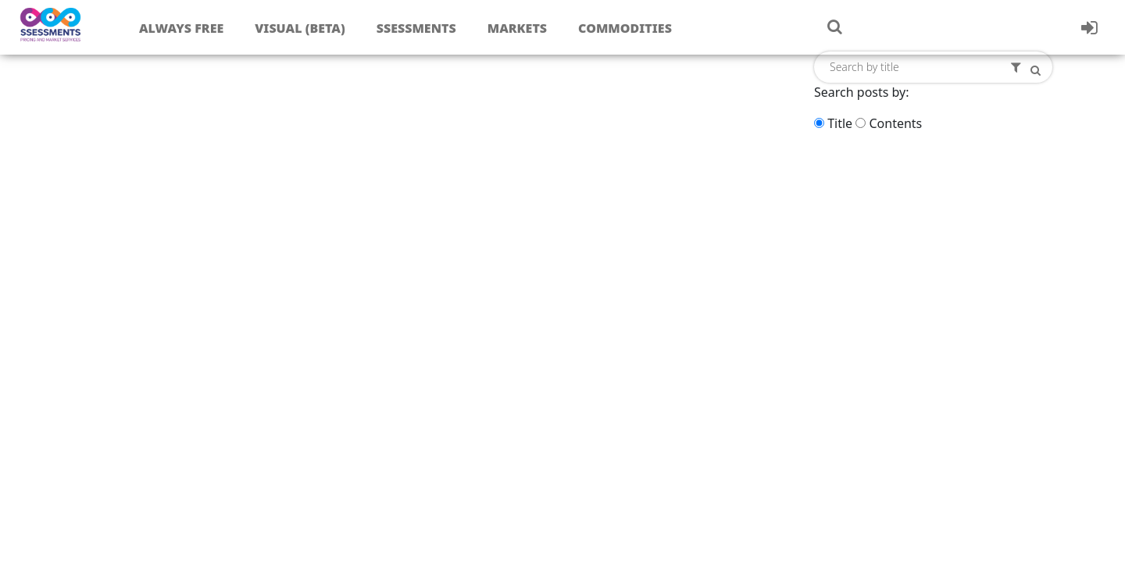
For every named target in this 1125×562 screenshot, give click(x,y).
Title (839, 123)
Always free (181, 28)
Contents (895, 123)
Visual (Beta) (300, 28)
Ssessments (416, 28)
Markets (517, 28)
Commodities (625, 28)
